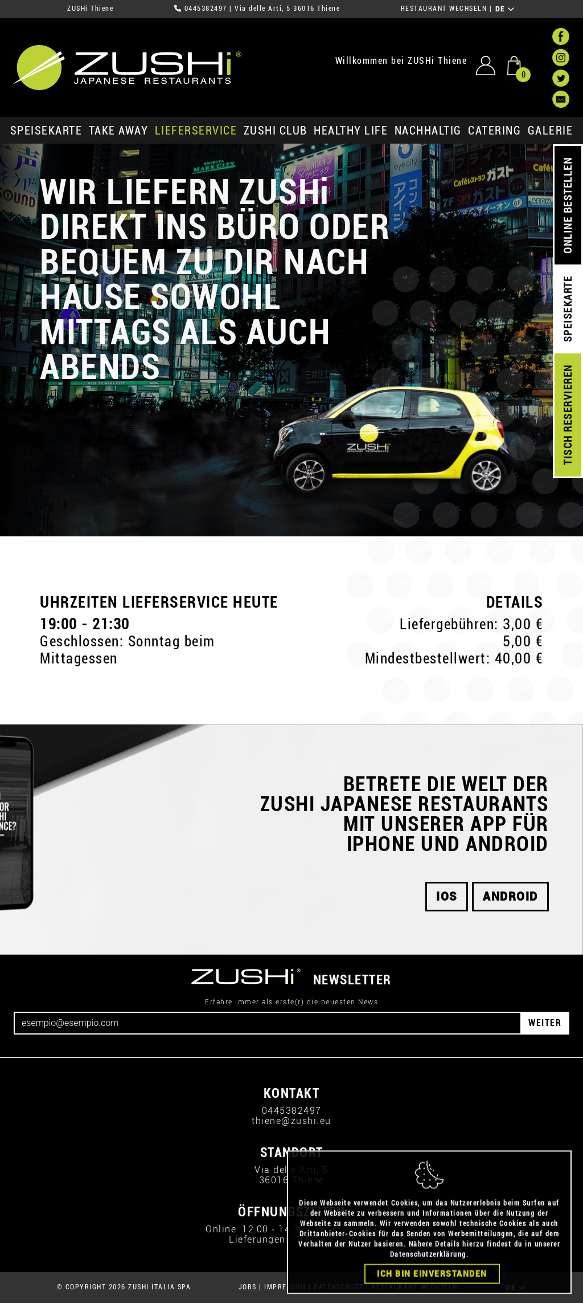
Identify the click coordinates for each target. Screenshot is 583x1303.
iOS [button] (446, 896)
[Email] (268, 1023)
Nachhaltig (428, 130)
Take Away (119, 130)
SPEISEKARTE (46, 130)
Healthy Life (351, 130)
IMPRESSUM (285, 1287)
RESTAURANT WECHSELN (444, 9)
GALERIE (550, 130)
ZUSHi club (275, 130)
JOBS (248, 1287)
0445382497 (205, 9)
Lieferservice (196, 130)
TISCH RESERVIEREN (568, 415)
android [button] (510, 896)
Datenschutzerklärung (428, 1274)
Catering (494, 130)
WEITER (544, 1022)
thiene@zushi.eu (291, 1120)
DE (505, 9)
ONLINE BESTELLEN (568, 205)
